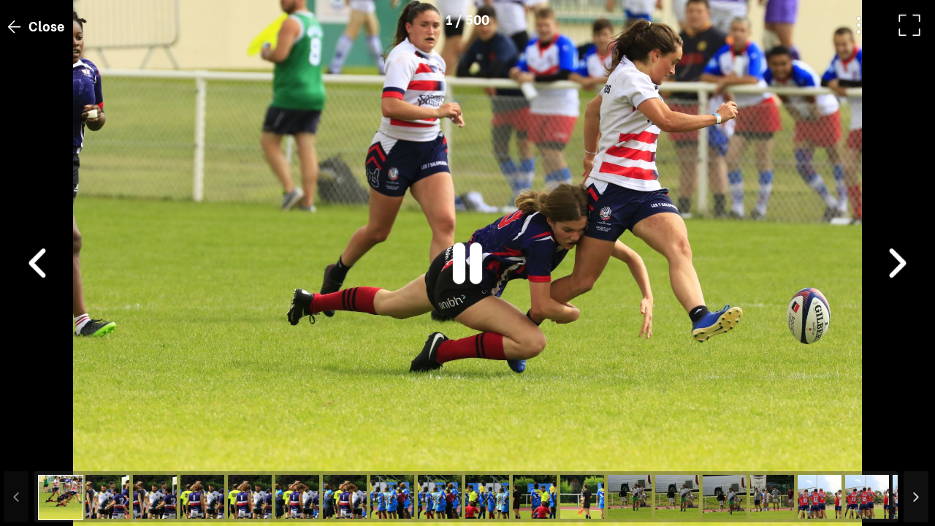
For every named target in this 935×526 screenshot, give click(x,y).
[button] (38, 451)
